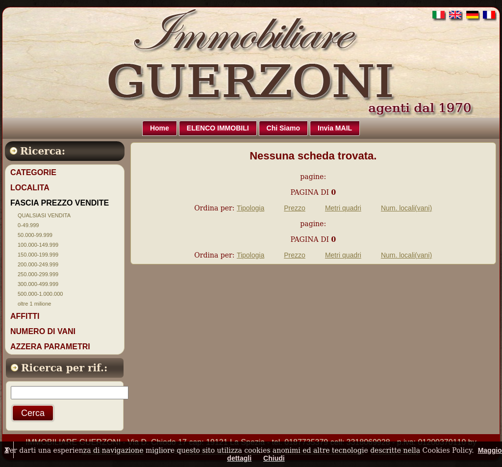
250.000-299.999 (38, 274)
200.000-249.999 (38, 264)
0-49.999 (28, 225)
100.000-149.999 (38, 245)
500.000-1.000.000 (40, 294)
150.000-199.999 (38, 255)
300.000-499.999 (38, 284)
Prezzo (294, 208)
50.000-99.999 (35, 235)
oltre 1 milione (34, 304)
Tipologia (250, 208)
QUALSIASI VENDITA (44, 215)
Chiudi (274, 458)
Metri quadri (343, 208)
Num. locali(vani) (406, 208)
